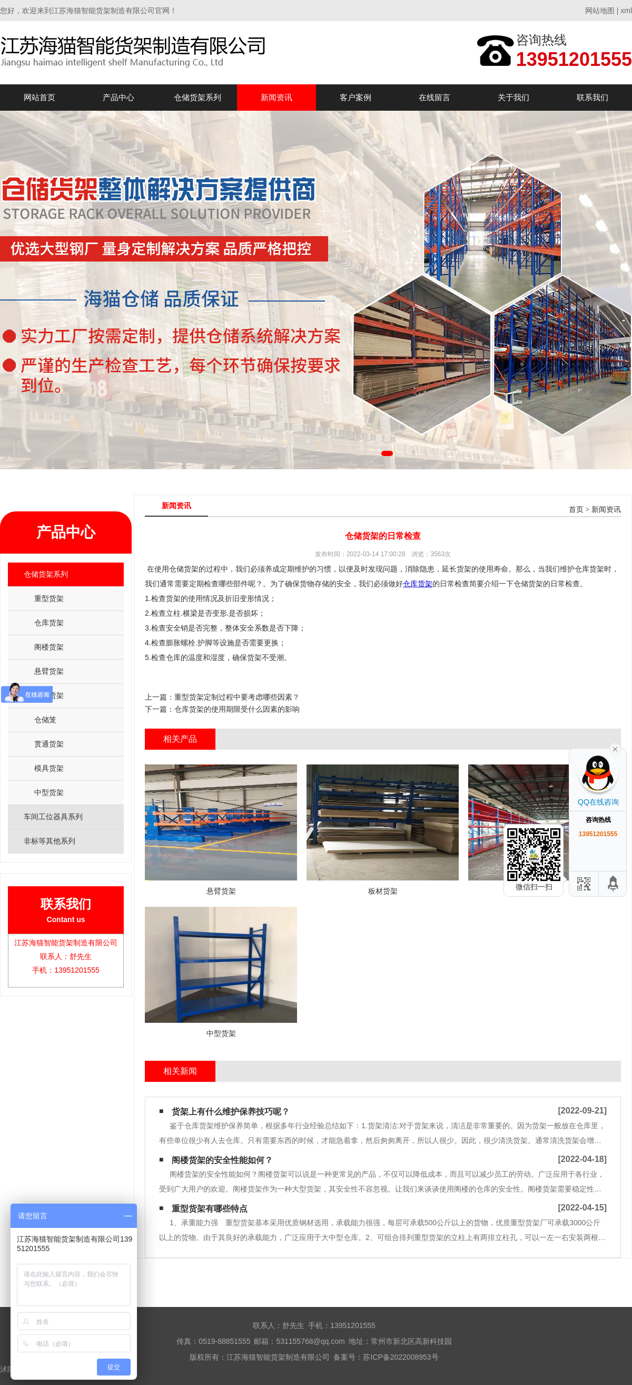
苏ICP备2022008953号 (400, 1357)
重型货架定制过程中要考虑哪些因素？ (237, 697)
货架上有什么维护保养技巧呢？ (231, 1111)
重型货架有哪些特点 (210, 1208)
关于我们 (513, 97)
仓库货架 (49, 622)
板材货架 (49, 695)
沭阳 (7, 1369)
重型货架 (49, 598)
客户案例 (355, 97)
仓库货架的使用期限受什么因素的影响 (237, 709)
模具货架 (49, 768)
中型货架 (49, 792)
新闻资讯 (276, 97)
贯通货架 (49, 744)
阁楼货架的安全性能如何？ (222, 1160)
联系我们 (592, 97)
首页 (576, 510)
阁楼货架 (49, 647)
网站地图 (600, 10)
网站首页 (39, 97)
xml (626, 10)
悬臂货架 (49, 671)
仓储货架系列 (197, 97)
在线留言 (434, 97)
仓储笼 (45, 719)
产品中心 (118, 97)
